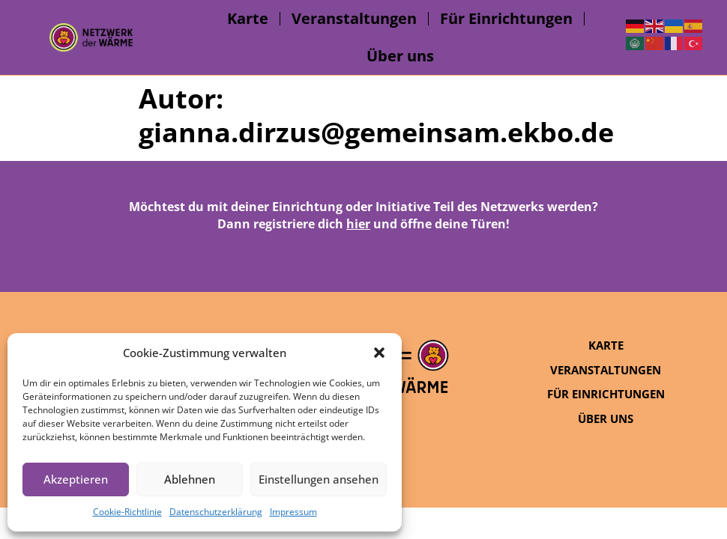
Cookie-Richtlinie (127, 511)
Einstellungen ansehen (318, 479)
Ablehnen (189, 479)
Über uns (400, 56)
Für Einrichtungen (506, 18)
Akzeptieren (75, 479)
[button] (379, 352)
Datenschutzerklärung (215, 511)
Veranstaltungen (354, 18)
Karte (247, 18)
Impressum (293, 511)
